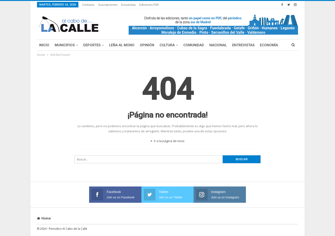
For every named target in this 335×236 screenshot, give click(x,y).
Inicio (44, 45)
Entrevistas (243, 45)
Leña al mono (121, 45)
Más (263, 45)
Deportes (91, 45)
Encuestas (128, 5)
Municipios (65, 45)
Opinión (147, 45)
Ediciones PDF (149, 5)
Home (44, 218)
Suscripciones (108, 5)
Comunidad (193, 45)
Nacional (218, 45)
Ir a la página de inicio (167, 141)
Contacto (88, 5)
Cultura (167, 45)
